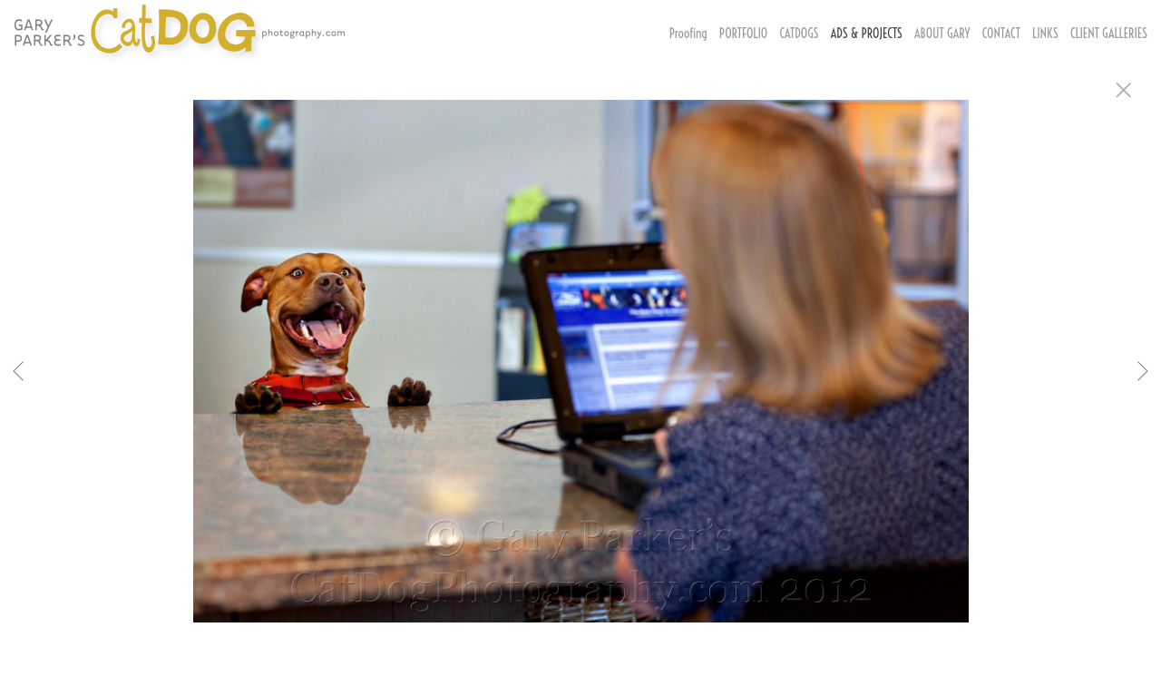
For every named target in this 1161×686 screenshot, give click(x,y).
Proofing (688, 33)
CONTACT (1001, 33)
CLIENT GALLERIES (1108, 33)
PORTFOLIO (743, 33)
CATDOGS (798, 33)
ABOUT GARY (942, 33)
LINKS (1045, 33)
